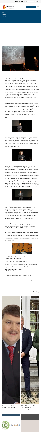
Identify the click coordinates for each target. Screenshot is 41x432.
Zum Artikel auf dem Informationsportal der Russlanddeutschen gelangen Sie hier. (20, 280)
